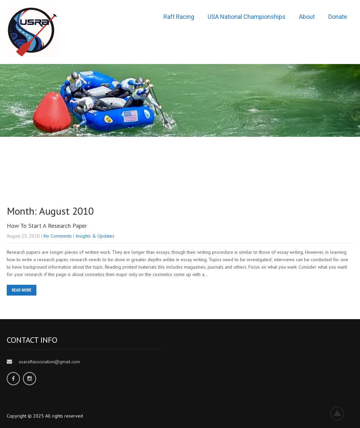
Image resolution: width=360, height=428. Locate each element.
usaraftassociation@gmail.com (49, 362)
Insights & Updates (95, 236)
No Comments (57, 236)
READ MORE (21, 290)
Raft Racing (178, 16)
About (307, 16)
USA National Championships (247, 16)
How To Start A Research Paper (47, 226)
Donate (337, 16)
